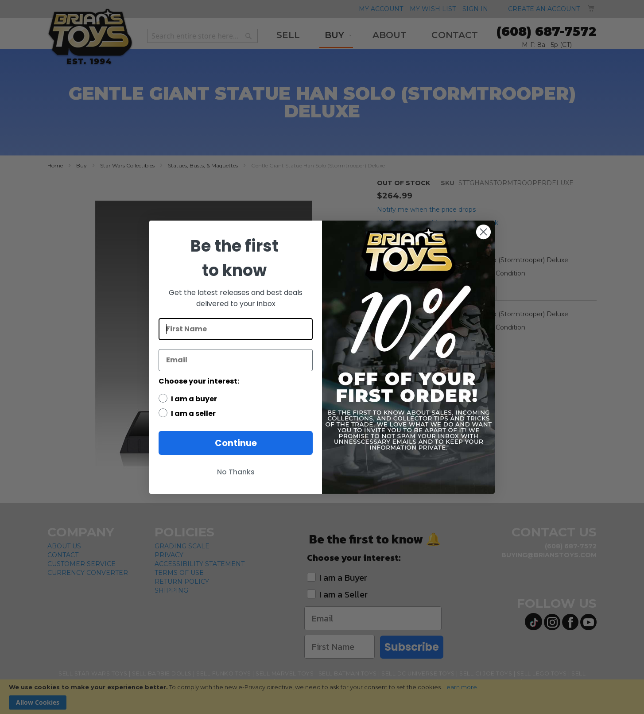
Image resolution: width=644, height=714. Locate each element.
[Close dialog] (483, 232)
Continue (236, 443)
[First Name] (236, 329)
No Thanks (236, 472)
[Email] (236, 360)
